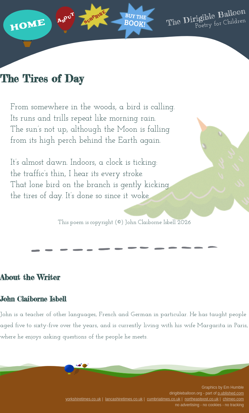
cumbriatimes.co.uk (163, 399)
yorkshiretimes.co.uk (83, 399)
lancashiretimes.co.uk (123, 399)
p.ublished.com (231, 393)
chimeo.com (233, 399)
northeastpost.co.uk (201, 399)
